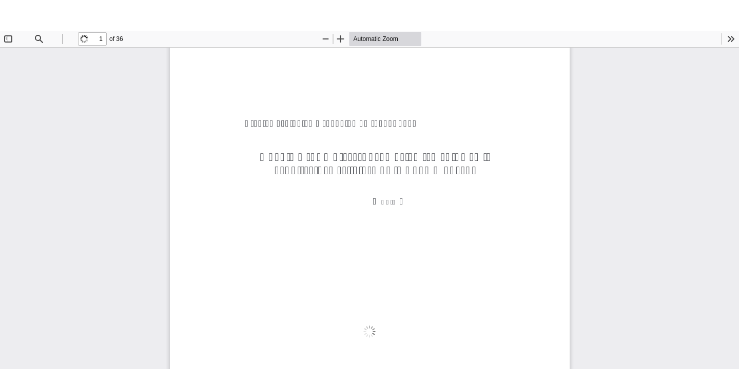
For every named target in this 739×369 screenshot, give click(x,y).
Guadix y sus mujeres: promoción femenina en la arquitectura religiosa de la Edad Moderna (166, 15)
